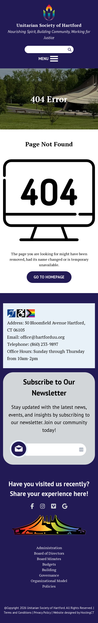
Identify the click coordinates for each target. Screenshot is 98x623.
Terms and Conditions (18, 612)
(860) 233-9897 (44, 344)
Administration (49, 547)
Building (49, 569)
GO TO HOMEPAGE (49, 277)
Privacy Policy (42, 612)
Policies (49, 586)
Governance (49, 575)
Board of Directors (49, 553)
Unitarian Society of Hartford (49, 25)
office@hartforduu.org (42, 337)
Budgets (49, 564)
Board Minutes (49, 558)
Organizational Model (49, 580)
